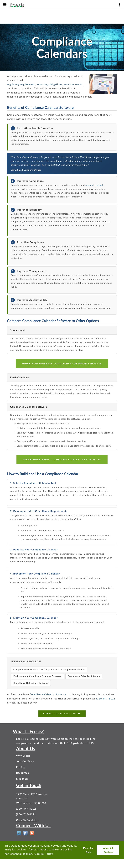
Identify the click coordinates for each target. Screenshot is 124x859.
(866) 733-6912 (26, 814)
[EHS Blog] (32, 833)
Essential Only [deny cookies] (88, 850)
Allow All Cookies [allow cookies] (108, 850)
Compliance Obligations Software (30, 683)
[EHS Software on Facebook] (25, 833)
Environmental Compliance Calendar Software (37, 676)
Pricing (20, 767)
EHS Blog (22, 778)
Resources (22, 772)
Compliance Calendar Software (84, 676)
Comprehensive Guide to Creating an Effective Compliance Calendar (49, 669)
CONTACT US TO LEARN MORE (62, 713)
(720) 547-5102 (105, 698)
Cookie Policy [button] (43, 854)
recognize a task (94, 185)
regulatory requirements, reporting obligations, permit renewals (45, 84)
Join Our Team (25, 761)
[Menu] (4, 4)
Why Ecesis (23, 755)
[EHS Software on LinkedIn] (19, 833)
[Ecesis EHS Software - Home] (16, 4)
